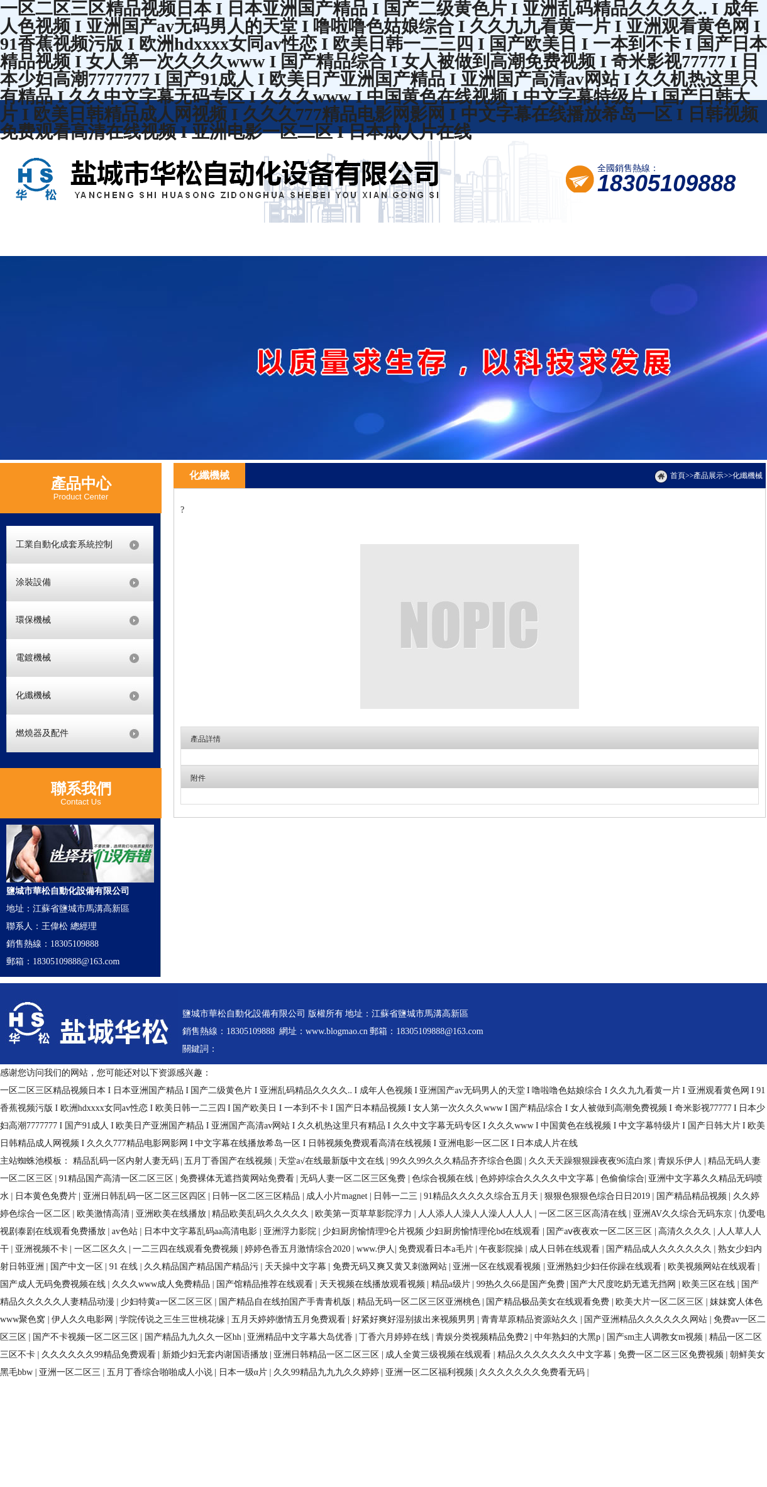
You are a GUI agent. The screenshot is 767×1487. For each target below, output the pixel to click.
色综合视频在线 (444, 1178)
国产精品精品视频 (692, 1196)
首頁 (677, 475)
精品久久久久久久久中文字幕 (555, 1354)
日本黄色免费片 (47, 1196)
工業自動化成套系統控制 (64, 544)
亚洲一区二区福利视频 (430, 1372)
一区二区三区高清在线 (584, 1213)
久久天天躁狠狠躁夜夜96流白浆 (591, 1161)
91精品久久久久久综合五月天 (482, 1196)
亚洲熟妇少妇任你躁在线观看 (605, 1266)
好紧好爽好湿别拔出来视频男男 (415, 1319)
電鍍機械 (33, 657)
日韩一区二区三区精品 (257, 1196)
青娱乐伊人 (681, 1161)
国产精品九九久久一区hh (194, 1337)
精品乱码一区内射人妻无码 (127, 1161)
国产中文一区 (78, 1266)
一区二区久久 (102, 1249)
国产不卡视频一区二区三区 (87, 1337)
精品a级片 (452, 1284)
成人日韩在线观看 (565, 1249)
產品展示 (708, 475)
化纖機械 (33, 695)
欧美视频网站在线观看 (713, 1266)
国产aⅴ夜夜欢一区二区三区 (600, 1231)
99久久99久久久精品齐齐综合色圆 (457, 1161)
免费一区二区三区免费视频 (672, 1354)
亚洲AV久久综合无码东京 (684, 1213)
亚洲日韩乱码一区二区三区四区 (146, 1196)
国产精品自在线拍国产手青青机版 (286, 1301)
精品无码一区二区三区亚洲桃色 (420, 1301)
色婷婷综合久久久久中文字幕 (538, 1178)
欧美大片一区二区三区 (660, 1301)
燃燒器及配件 (42, 733)
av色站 (126, 1231)
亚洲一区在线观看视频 (498, 1266)
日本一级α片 (244, 1372)
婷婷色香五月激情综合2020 (299, 1249)
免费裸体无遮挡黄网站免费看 (238, 1178)
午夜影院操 (502, 1249)
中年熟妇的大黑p (568, 1337)
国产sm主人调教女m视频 (656, 1337)
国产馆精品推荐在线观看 (266, 1284)
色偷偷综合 (622, 1178)
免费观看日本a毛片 (437, 1249)
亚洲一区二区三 (71, 1372)
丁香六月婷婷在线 (395, 1337)
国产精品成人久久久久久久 (660, 1249)
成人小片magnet (338, 1196)
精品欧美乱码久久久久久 (261, 1213)
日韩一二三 (396, 1196)
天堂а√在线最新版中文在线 (332, 1161)
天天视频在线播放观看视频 (373, 1284)
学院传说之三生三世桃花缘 (173, 1319)
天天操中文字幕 (297, 1266)
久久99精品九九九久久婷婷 (327, 1372)
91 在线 (124, 1266)
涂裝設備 (33, 582)
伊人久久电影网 (84, 1319)
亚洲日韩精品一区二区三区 (327, 1354)
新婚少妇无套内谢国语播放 (216, 1354)
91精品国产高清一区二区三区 (117, 1178)
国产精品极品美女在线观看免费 (549, 1301)
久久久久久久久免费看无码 (533, 1372)
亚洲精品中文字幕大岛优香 (301, 1337)
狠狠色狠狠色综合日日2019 (598, 1196)
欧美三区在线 (709, 1284)
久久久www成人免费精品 (162, 1284)
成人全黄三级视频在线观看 (439, 1354)
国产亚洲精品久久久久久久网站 (647, 1319)
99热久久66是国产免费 (522, 1284)
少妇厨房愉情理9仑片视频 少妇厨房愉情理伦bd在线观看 (433, 1231)
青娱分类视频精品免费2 (483, 1337)
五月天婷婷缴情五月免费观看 (289, 1319)
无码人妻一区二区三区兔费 (354, 1178)
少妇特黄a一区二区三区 (168, 1301)
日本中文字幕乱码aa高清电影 (202, 1231)
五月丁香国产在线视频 (229, 1161)
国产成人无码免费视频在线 (54, 1284)
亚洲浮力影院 (291, 1231)
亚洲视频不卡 (42, 1249)
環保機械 (33, 620)
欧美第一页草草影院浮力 (364, 1213)
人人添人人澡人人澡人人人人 (476, 1213)
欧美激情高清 (104, 1213)
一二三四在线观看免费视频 (187, 1249)
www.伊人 (375, 1249)
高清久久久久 (686, 1231)
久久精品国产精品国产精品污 (202, 1266)
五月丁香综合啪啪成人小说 (161, 1372)
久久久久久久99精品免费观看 (99, 1354)
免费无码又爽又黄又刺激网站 (391, 1266)
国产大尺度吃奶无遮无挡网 (624, 1284)
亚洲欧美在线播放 (172, 1213)
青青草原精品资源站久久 (530, 1319)
